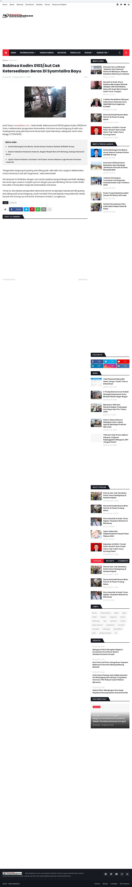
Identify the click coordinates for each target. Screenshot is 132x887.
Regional (113, 617)
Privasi (47, 4)
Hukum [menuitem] (87, 52)
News (116, 613)
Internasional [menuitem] (27, 52)
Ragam (103, 617)
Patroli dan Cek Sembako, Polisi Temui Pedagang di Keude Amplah (115, 495)
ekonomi (13, 60)
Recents (110, 561)
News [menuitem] (13, 52)
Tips (104, 621)
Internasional (105, 613)
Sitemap (19, 4)
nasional (95, 629)
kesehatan (110, 625)
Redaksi (39, 4)
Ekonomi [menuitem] (61, 52)
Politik (94, 617)
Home (5, 4)
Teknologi (95, 621)
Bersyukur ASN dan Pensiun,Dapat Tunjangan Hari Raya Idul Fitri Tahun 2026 (115, 408)
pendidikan (118, 629)
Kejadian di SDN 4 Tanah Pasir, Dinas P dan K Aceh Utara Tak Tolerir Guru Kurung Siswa (114, 131)
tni (116, 633)
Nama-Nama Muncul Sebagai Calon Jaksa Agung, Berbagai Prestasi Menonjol (114, 423)
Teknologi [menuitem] (75, 52)
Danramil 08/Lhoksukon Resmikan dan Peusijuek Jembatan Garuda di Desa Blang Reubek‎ (115, 166)
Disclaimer (30, 4)
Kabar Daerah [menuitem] (47, 52)
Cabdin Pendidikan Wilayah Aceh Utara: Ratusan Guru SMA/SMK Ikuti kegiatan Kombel (116, 103)
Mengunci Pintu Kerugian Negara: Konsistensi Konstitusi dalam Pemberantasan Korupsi (108, 651)
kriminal (121, 625)
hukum (123, 621)
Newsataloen (14, 883)
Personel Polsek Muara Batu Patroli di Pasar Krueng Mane (115, 117)
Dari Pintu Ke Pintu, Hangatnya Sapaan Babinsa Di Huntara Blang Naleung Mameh (110, 664)
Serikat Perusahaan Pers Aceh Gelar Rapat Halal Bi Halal (114, 206)
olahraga (106, 629)
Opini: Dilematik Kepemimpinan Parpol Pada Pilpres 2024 (116, 533)
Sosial (122, 617)
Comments (123, 561)
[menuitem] (6, 52)
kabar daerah (97, 625)
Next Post (82, 279)
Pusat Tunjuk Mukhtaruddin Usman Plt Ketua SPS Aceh (116, 194)
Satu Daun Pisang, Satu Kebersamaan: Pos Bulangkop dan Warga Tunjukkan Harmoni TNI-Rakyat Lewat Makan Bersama (110, 678)
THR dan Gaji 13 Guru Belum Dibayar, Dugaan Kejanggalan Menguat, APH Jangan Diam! (115, 438)
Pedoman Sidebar (59, 4)
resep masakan (105, 633)
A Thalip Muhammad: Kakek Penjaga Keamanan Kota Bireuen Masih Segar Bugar (116, 394)
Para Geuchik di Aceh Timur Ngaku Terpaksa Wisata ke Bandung (115, 520)
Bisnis (94, 613)
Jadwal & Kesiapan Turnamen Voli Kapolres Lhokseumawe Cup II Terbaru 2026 (116, 181)
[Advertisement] (82, 28)
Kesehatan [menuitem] (102, 52)
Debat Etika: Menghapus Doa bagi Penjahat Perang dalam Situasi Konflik (110, 691)
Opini (124, 613)
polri (94, 633)
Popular (97, 561)
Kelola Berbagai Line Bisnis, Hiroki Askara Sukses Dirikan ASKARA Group (41, 146)
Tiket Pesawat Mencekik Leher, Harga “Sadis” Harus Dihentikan (115, 381)
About (12, 4)
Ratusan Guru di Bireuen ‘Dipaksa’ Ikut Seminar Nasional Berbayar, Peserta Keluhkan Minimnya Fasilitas (116, 70)
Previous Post (9, 279)
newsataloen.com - (22, 125)
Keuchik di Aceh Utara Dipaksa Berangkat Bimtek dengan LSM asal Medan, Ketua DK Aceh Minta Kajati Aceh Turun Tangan (115, 87)
